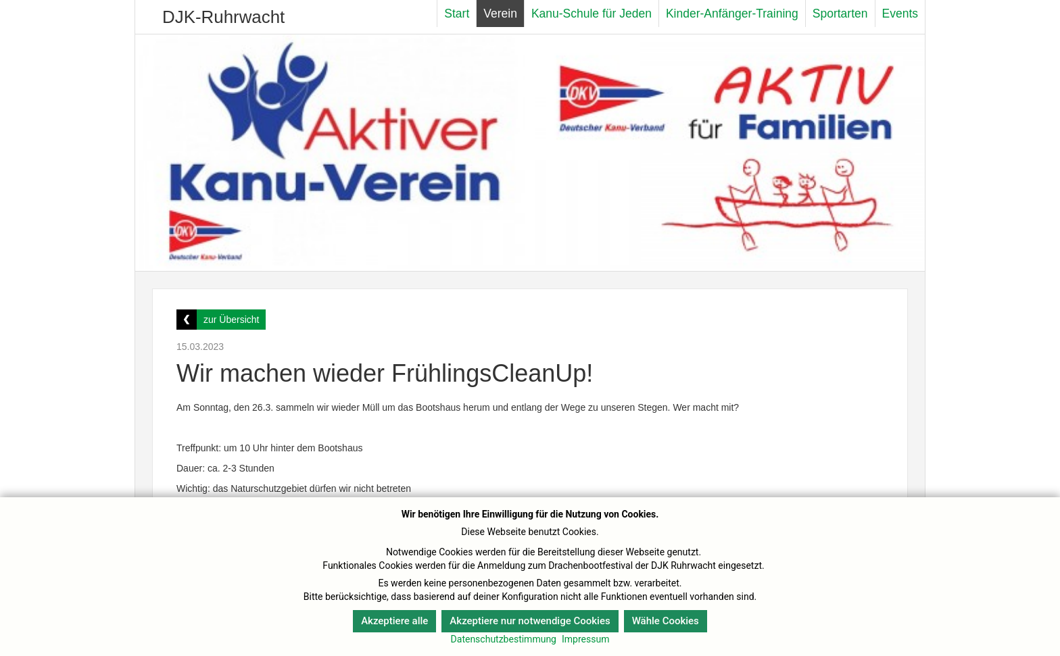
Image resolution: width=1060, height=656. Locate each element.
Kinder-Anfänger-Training (732, 13)
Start (456, 13)
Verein (500, 13)
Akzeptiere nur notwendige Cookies (530, 621)
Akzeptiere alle (394, 621)
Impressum (585, 639)
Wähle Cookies (665, 621)
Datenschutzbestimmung (503, 639)
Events (900, 13)
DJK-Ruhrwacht (223, 16)
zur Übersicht (231, 319)
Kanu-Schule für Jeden (591, 13)
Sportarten (840, 13)
